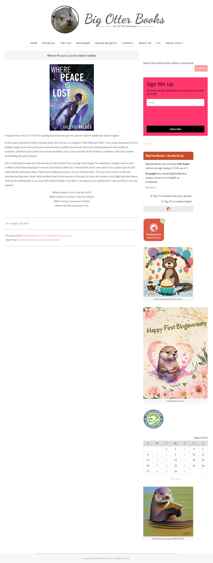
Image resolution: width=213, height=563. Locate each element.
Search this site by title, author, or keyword (168, 62)
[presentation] (172, 115)
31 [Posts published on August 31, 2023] (184, 471)
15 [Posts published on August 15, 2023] (166, 460)
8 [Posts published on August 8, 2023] (166, 454)
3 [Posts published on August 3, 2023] (184, 448)
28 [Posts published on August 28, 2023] (157, 471)
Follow (147, 143)
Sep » (178, 478)
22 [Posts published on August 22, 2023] (166, 465)
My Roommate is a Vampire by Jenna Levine (48, 235)
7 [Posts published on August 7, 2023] (157, 454)
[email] (175, 102)
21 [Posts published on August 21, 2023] (157, 465)
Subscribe (175, 129)
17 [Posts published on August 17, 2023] (184, 460)
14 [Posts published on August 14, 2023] (157, 460)
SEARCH (201, 68)
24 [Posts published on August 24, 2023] (184, 465)
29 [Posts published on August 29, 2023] (166, 471)
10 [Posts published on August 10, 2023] (184, 454)
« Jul (172, 478)
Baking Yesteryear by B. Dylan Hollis (39, 239)
